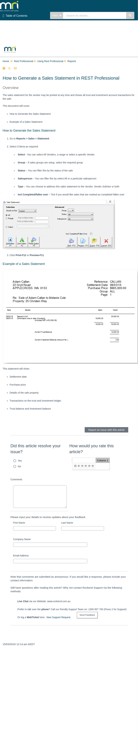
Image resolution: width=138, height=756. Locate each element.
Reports (71, 61)
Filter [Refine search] (57, 15)
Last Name (67, 522)
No (19, 466)
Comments (16, 479)
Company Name (22, 539)
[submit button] (87, 615)
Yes (20, 460)
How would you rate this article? (91, 448)
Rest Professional (23, 61)
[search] (95, 15)
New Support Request (58, 617)
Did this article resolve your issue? (35, 448)
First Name (19, 522)
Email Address (21, 555)
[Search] (130, 15)
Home (6, 61)
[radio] (75, 466)
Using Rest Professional (50, 61)
